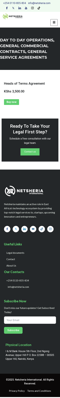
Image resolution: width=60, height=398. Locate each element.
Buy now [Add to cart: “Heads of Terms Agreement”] (11, 101)
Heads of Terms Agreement (24, 83)
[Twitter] (13, 8)
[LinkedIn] (19, 8)
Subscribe (13, 331)
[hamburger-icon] (54, 22)
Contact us (30, 152)
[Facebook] (7, 8)
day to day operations (26, 40)
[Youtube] (26, 8)
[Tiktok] (39, 8)
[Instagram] (32, 8)
